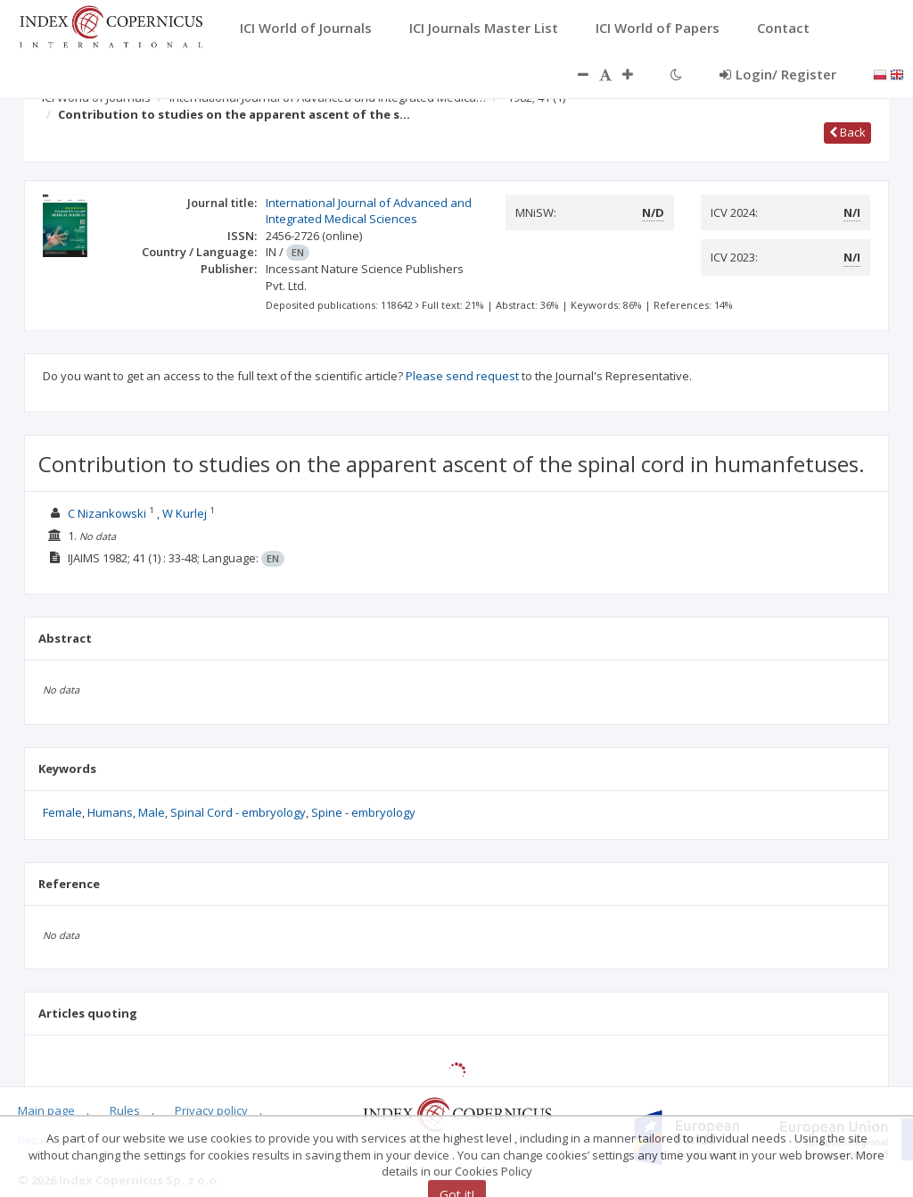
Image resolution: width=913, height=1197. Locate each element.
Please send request (462, 376)
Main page (46, 1110)
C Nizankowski (107, 513)
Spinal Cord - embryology (238, 812)
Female (62, 812)
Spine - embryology (363, 812)
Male (151, 812)
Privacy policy (211, 1110)
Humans (110, 812)
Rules (125, 1110)
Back (847, 132)
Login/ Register (778, 74)
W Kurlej (184, 513)
